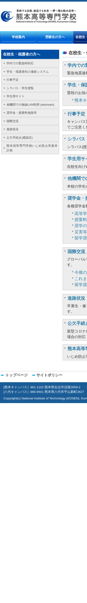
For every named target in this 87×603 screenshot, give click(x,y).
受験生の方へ (55, 37)
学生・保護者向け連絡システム (27, 71)
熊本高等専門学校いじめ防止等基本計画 (32, 148)
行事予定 (12, 79)
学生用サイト (15, 96)
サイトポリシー (49, 375)
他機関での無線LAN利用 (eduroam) (30, 104)
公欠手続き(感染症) (19, 137)
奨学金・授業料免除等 (21, 112)
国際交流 (12, 121)
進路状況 (12, 129)
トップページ (16, 375)
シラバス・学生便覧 (20, 88)
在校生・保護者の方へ (21, 54)
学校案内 (18, 37)
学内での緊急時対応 (20, 63)
